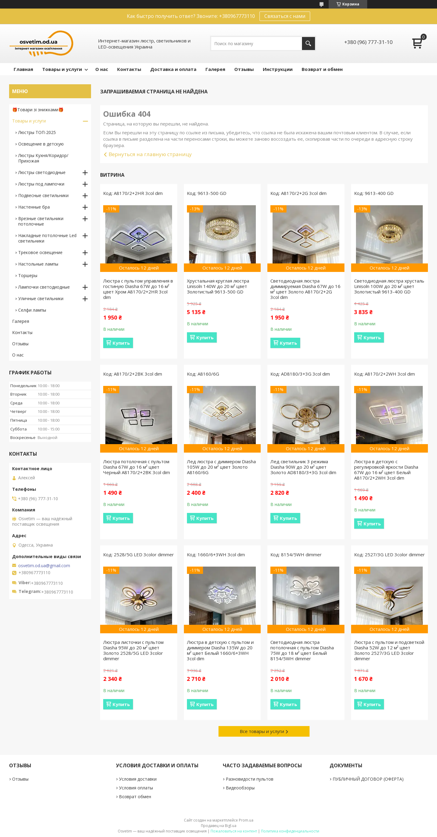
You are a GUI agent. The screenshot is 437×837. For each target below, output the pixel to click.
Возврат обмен (135, 796)
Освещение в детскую (41, 144)
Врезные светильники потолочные (40, 221)
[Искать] (308, 43)
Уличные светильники (40, 298)
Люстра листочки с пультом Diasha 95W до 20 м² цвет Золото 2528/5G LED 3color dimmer (133, 650)
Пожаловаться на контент (234, 831)
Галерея (215, 69)
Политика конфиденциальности (290, 831)
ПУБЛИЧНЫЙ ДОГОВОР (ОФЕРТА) (368, 779)
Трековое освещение (40, 252)
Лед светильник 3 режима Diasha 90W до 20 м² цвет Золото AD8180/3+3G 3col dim (303, 467)
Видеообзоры (240, 788)
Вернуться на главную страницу (150, 154)
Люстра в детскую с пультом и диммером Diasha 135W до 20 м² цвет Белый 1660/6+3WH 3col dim (220, 650)
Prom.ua (246, 820)
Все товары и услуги (262, 731)
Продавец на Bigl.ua (218, 825)
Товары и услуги (62, 69)
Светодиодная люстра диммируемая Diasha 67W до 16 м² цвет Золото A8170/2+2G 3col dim (305, 289)
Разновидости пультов (249, 779)
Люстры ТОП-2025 (37, 132)
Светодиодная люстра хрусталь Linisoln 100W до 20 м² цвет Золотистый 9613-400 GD (389, 286)
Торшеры (27, 275)
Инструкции (278, 69)
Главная (23, 69)
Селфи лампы (32, 310)
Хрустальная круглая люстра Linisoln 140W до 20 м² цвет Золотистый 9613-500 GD (218, 286)
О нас (101, 69)
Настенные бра (34, 207)
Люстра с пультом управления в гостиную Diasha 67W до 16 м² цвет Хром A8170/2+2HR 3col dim (138, 289)
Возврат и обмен (322, 69)
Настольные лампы (38, 264)
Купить (121, 343)
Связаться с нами (284, 16)
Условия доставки (138, 779)
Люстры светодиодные (42, 172)
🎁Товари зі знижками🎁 (37, 109)
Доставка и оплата (173, 69)
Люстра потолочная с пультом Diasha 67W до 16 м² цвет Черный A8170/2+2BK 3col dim (136, 467)
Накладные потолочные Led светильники (47, 238)
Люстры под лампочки (41, 184)
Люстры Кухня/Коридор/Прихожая (43, 158)
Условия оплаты (136, 788)
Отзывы (244, 69)
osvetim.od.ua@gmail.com (44, 565)
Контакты (129, 69)
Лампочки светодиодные (44, 287)
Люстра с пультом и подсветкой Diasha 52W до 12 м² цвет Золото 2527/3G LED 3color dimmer (389, 650)
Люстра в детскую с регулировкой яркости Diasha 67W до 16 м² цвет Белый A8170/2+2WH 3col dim (386, 469)
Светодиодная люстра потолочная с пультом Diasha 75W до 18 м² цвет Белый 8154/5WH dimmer (302, 650)
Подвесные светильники (43, 195)
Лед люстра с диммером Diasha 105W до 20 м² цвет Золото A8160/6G (221, 467)
